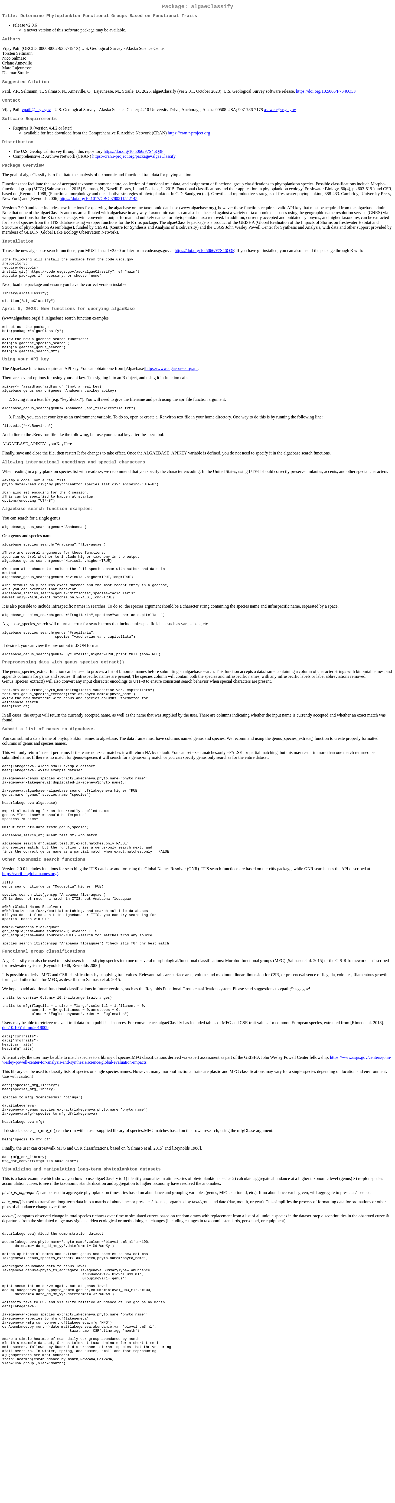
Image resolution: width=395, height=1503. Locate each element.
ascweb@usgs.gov (280, 115)
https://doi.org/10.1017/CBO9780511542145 (98, 207)
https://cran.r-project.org (189, 139)
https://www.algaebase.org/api (171, 391)
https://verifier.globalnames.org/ (30, 948)
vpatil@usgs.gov (36, 115)
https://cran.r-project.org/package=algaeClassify (134, 164)
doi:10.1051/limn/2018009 (25, 1120)
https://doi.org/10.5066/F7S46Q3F (326, 95)
